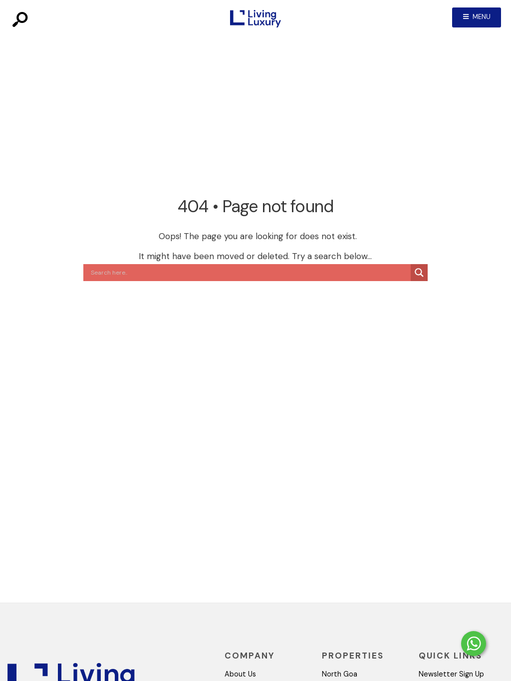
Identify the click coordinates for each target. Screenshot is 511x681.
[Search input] (249, 272)
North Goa (339, 674)
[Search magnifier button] (419, 272)
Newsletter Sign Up (451, 674)
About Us (240, 674)
